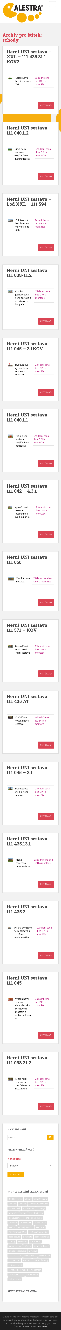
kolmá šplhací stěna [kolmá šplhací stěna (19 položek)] (32, 1217)
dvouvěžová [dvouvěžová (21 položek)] (14, 1208)
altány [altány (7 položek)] (28, 1199)
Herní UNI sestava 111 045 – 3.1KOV (27, 346)
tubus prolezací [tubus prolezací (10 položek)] (41, 1246)
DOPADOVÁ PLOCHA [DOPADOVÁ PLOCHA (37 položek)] (38, 1203)
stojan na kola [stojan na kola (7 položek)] (15, 1246)
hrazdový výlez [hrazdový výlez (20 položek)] (36, 1213)
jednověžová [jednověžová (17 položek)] (14, 1217)
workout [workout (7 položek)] (27, 1260)
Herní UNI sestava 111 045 (27, 980)
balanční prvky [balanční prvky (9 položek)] (40, 1199)
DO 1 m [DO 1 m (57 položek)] (22, 1203)
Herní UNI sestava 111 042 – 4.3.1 (27, 488)
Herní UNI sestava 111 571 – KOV (27, 627)
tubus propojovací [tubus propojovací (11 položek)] (17, 1251)
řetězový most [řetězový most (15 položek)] (15, 1265)
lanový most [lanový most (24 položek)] (25, 1222)
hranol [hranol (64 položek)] (23, 1213)
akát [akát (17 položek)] (20, 1199)
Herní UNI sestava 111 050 (27, 559)
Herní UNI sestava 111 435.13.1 (27, 841)
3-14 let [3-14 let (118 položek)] (12, 1199)
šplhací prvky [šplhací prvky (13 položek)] (15, 1279)
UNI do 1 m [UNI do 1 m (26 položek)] (44, 1255)
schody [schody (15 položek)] (12, 1241)
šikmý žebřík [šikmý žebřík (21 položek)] (32, 1274)
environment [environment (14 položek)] (28, 1208)
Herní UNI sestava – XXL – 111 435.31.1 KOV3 (29, 57)
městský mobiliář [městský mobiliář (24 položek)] (25, 1227)
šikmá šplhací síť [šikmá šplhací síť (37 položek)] (16, 1274)
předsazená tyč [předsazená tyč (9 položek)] (42, 1236)
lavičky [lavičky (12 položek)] (12, 1227)
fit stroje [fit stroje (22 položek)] (41, 1208)
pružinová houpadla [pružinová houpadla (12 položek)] (38, 1232)
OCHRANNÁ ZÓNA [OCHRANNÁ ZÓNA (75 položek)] (17, 1232)
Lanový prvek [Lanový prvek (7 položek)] (40, 1222)
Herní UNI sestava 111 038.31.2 (27, 1060)
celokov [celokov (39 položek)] (12, 1203)
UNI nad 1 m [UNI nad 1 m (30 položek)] (14, 1260)
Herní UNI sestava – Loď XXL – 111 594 (29, 201)
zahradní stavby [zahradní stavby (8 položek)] (41, 1260)
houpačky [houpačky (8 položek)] (13, 1213)
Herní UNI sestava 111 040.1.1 (27, 417)
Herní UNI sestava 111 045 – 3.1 (27, 770)
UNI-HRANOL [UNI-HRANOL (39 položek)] (30, 1255)
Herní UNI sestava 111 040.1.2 (27, 130)
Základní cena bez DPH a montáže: (42, 81)
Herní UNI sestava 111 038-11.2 (27, 272)
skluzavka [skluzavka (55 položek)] (22, 1241)
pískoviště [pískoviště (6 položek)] (27, 1236)
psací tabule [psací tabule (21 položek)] (14, 1236)
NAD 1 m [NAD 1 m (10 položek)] (40, 1227)
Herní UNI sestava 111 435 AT (27, 698)
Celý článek (46, 105)
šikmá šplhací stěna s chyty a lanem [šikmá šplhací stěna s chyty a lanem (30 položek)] (25, 1269)
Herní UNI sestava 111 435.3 (27, 909)
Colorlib (25, 1326)
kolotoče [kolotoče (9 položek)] (13, 1222)
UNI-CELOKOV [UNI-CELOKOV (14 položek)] (15, 1255)
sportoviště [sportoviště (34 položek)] (35, 1241)
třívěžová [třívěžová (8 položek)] (33, 1251)
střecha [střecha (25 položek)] (27, 1246)
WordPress (42, 1326)
